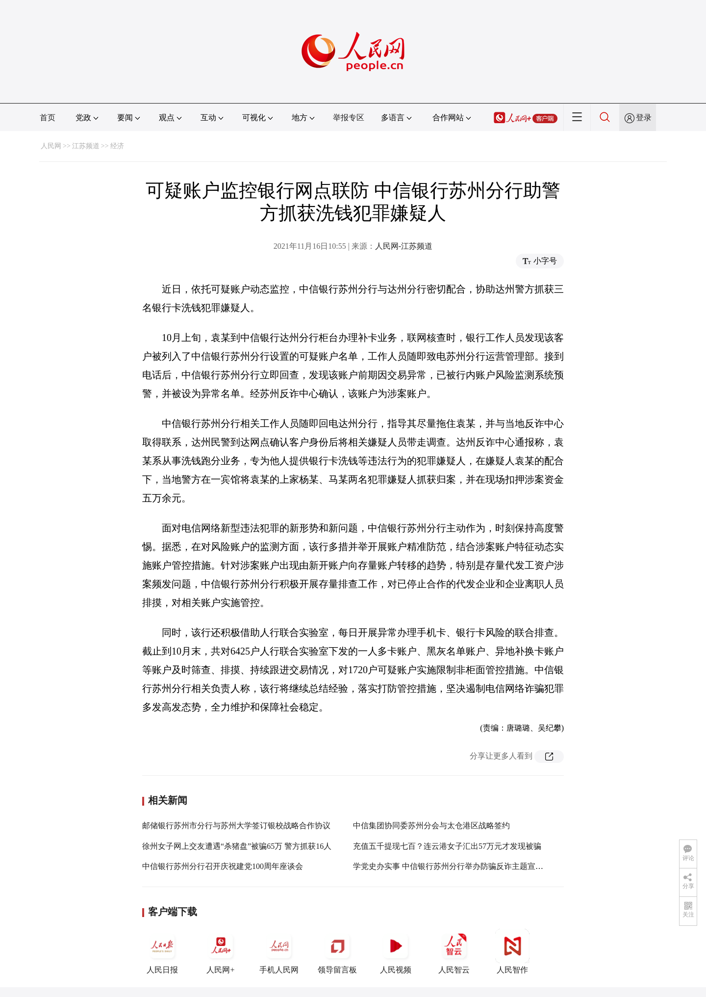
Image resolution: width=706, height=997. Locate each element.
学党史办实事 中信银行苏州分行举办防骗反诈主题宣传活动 (456, 866)
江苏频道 (86, 146)
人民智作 (512, 951)
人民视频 (395, 951)
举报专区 (348, 117)
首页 (47, 117)
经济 (117, 146)
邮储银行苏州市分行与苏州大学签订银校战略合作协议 (236, 825)
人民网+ (220, 951)
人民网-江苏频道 (403, 246)
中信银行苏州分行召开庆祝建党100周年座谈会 (222, 866)
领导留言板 (337, 951)
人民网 (51, 146)
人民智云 (454, 951)
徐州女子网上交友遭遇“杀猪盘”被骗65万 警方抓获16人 (236, 846)
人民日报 (162, 951)
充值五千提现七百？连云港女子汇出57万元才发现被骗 (447, 846)
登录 (644, 117)
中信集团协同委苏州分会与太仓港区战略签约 (431, 825)
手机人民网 (279, 951)
